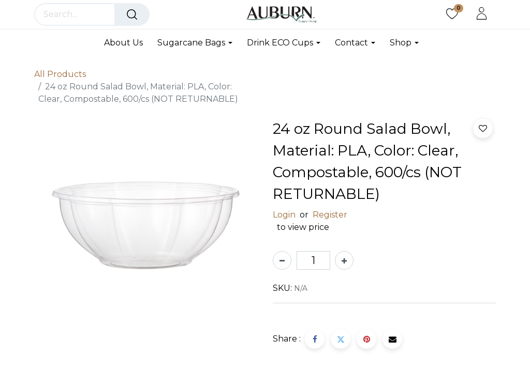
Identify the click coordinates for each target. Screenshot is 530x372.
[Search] (132, 14)
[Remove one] (282, 260)
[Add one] (344, 260)
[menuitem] (127, 42)
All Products (60, 74)
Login (284, 215)
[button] (483, 128)
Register (330, 215)
